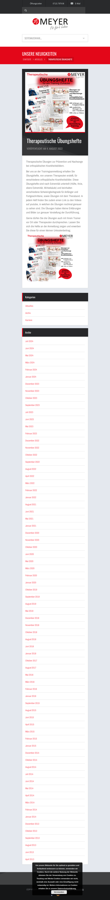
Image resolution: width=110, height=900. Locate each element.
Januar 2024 (30, 376)
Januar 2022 (30, 497)
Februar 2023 (31, 433)
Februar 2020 (31, 575)
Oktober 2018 (31, 632)
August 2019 (30, 603)
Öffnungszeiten (36, 3)
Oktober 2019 (31, 589)
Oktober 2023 (31, 398)
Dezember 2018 (32, 618)
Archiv (28, 313)
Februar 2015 (31, 738)
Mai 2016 (29, 674)
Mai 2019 (29, 611)
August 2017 (30, 667)
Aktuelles (38, 59)
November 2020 (32, 540)
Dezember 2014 (32, 752)
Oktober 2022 (31, 454)
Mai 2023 (29, 426)
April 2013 (29, 859)
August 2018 (30, 639)
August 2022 (30, 469)
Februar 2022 (31, 490)
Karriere (28, 320)
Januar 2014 (30, 816)
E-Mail (77, 3)
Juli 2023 (29, 412)
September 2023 (32, 405)
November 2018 (32, 625)
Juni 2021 (29, 511)
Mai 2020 (29, 561)
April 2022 (29, 476)
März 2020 (29, 568)
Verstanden (59, 892)
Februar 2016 (31, 689)
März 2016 (29, 681)
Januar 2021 (30, 525)
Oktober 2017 (31, 660)
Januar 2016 (30, 696)
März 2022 (29, 483)
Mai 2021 (29, 518)
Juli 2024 (29, 341)
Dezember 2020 (32, 532)
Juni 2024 (29, 348)
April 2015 (29, 724)
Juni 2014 (29, 781)
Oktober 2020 (31, 547)
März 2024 (29, 362)
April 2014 (29, 795)
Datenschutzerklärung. (67, 888)
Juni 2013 (29, 852)
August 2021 (30, 504)
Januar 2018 (30, 653)
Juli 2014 (29, 774)
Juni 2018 (29, 646)
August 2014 (30, 767)
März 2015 (29, 731)
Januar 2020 (30, 582)
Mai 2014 (29, 788)
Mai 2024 (29, 355)
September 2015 (32, 703)
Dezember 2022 (32, 440)
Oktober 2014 (31, 760)
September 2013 (32, 838)
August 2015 (30, 710)
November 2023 (32, 391)
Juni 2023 (29, 419)
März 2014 (29, 802)
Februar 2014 (31, 809)
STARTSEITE (27, 59)
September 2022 (32, 461)
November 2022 (32, 447)
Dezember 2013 (32, 823)
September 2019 (32, 596)
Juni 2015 (29, 717)
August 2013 (30, 845)
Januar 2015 (30, 745)
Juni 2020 (29, 554)
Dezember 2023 (32, 383)
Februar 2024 (31, 369)
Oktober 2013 (31, 831)
